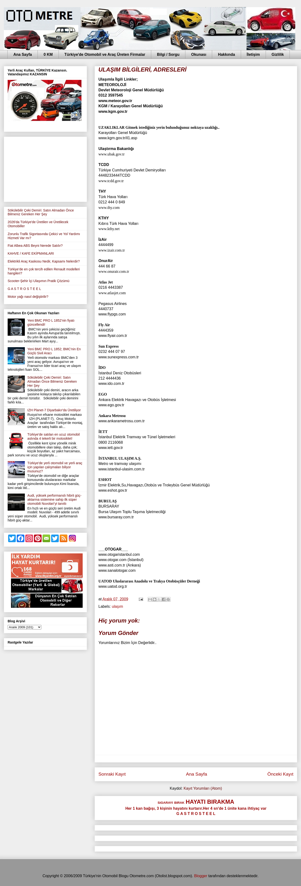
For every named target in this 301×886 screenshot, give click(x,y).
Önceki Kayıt (280, 774)
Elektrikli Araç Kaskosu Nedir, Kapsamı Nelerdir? (44, 261)
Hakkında (226, 54)
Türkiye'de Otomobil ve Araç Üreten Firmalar (104, 54)
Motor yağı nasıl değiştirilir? (28, 297)
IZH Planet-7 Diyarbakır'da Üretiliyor (54, 410)
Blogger (200, 876)
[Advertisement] (45, 168)
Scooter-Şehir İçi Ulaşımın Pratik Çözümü (38, 281)
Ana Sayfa (22, 54)
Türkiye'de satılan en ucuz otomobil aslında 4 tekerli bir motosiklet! (53, 436)
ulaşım (117, 606)
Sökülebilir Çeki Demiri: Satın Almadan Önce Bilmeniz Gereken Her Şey (41, 212)
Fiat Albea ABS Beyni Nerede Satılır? (35, 245)
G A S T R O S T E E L (24, 289)
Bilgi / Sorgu (168, 54)
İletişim (253, 54)
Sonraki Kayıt (112, 774)
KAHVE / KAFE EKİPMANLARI (31, 253)
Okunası (198, 54)
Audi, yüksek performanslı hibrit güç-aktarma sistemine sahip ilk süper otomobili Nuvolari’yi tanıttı (54, 499)
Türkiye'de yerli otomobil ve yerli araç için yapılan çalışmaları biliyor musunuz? (54, 467)
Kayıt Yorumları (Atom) (202, 788)
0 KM (48, 54)
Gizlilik (278, 54)
